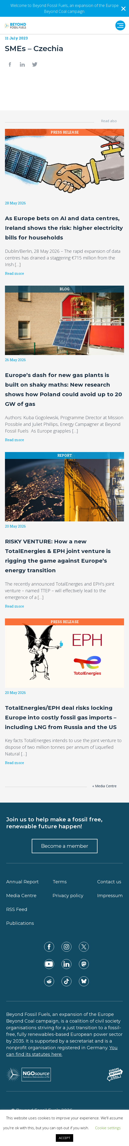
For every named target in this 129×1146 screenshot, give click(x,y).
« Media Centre (104, 786)
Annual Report (22, 882)
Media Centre (21, 895)
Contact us (109, 882)
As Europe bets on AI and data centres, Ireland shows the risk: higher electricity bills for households (64, 228)
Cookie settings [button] (108, 1127)
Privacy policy (68, 895)
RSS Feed (16, 909)
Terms (60, 882)
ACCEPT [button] (64, 1138)
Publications (20, 923)
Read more (14, 273)
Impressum (110, 895)
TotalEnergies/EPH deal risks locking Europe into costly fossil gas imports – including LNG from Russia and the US (61, 718)
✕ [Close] (123, 8)
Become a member (64, 846)
